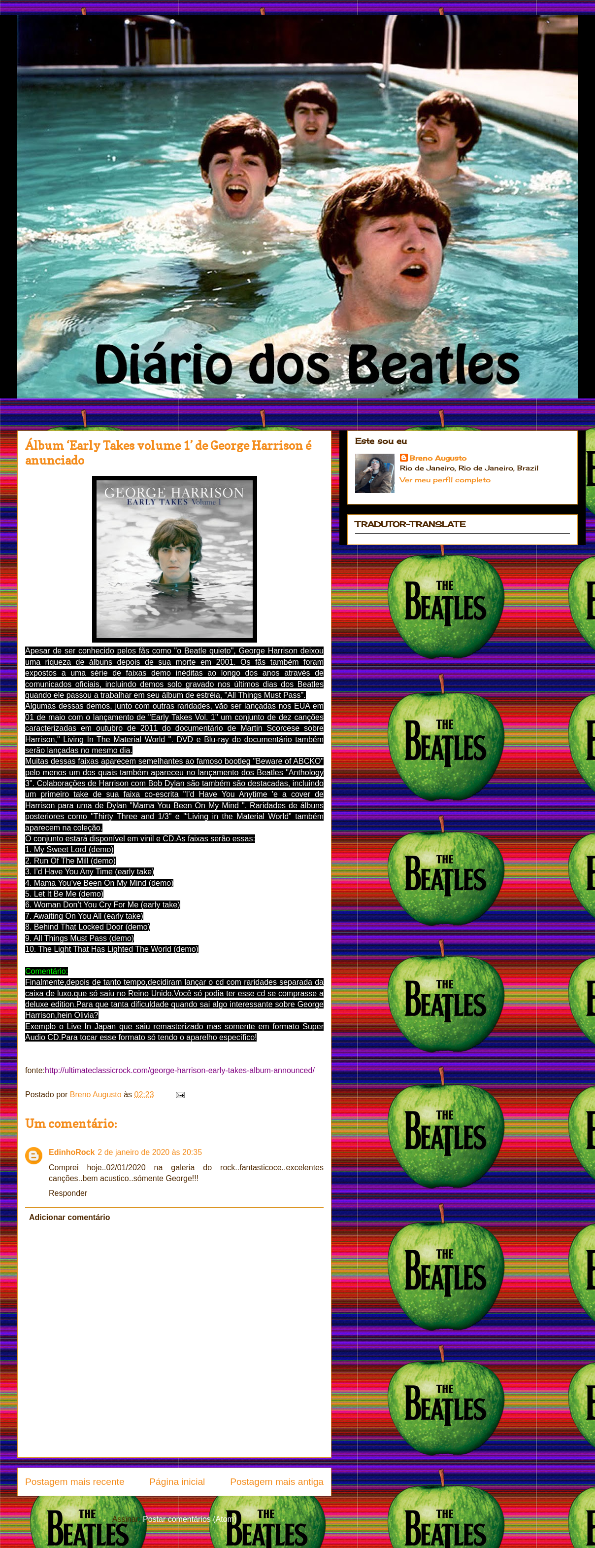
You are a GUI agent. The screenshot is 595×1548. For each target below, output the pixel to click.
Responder (68, 1193)
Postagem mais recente (75, 1481)
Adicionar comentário (69, 1217)
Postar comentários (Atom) (189, 1519)
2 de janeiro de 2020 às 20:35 (150, 1152)
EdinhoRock (72, 1152)
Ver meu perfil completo (445, 479)
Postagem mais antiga (277, 1481)
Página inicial (177, 1481)
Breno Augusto (438, 458)
